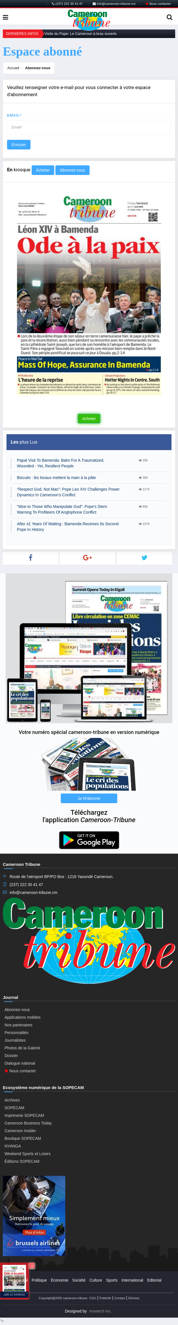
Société (79, 1280)
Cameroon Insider (20, 1130)
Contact (119, 1298)
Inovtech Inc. (100, 1311)
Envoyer (19, 144)
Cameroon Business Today (28, 1123)
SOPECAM (14, 1107)
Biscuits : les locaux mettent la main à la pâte (56, 477)
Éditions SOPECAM (22, 1161)
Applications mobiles (23, 1017)
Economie (59, 1280)
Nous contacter (158, 3)
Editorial (154, 1280)
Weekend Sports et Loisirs (28, 1153)
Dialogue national (20, 1063)
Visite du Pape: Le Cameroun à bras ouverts (80, 33)
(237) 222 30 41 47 (67, 3)
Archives (12, 1100)
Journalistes (15, 1040)
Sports (111, 1280)
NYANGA (13, 1146)
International (132, 1280)
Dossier (11, 1055)
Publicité (105, 1298)
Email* (14, 115)
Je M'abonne (89, 798)
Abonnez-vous (38, 68)
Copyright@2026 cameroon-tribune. (63, 1298)
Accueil (13, 68)
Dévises (133, 1298)
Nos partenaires (18, 1025)
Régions (14, 1287)
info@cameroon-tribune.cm (114, 3)
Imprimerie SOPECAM (24, 1115)
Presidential (17, 1280)
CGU (92, 1298)
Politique (39, 1280)
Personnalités (17, 1032)
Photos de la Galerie (22, 1048)
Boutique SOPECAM (23, 1138)
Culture (95, 1280)
